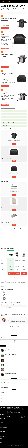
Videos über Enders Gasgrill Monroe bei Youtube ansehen (13, 304)
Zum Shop (14, 144)
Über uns (14, 445)
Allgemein (3, 392)
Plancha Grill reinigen (2, 407)
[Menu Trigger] (26, 2)
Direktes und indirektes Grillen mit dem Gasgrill (11, 373)
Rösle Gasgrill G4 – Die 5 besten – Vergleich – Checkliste (19, 329)
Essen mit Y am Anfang (5, 385)
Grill (2, 401)
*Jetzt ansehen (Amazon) (5, 48)
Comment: (1, 337)
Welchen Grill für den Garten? (6, 382)
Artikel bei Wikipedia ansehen (10, 307)
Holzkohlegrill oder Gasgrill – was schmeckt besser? (17, 408)
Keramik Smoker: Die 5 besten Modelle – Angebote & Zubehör (3, 427)
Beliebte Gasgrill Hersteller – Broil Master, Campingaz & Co (3, 437)
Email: (15, 340)
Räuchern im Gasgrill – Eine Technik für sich (10, 349)
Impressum (21, 445)
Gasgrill (3, 400)
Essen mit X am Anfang (5, 387)
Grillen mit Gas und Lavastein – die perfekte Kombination (12, 359)
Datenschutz (17, 445)
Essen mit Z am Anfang (5, 384)
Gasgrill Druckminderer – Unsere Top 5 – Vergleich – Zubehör (8, 329)
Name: (1, 340)
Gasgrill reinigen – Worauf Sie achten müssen (11, 368)
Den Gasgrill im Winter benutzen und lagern (10, 354)
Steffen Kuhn (9, 318)
